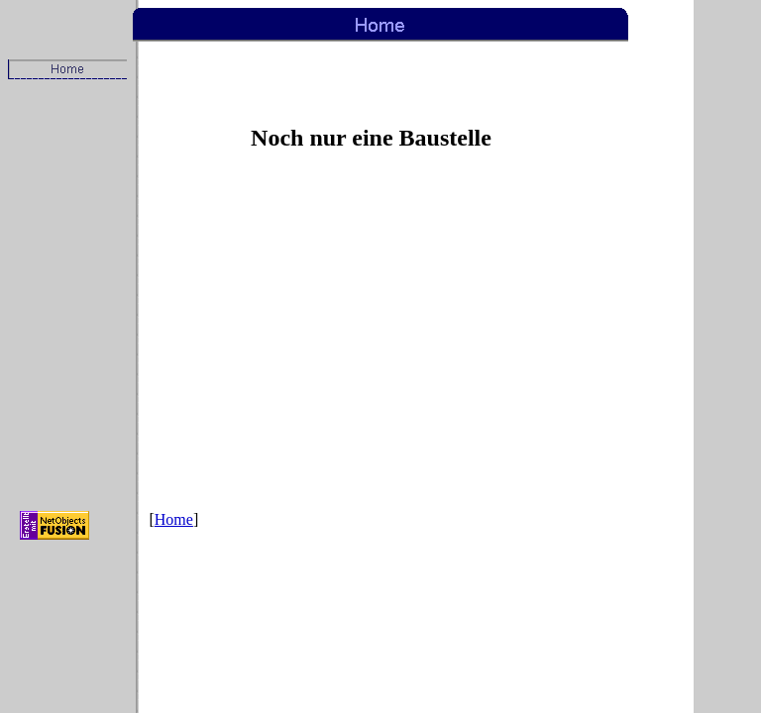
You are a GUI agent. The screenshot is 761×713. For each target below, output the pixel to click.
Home (174, 519)
